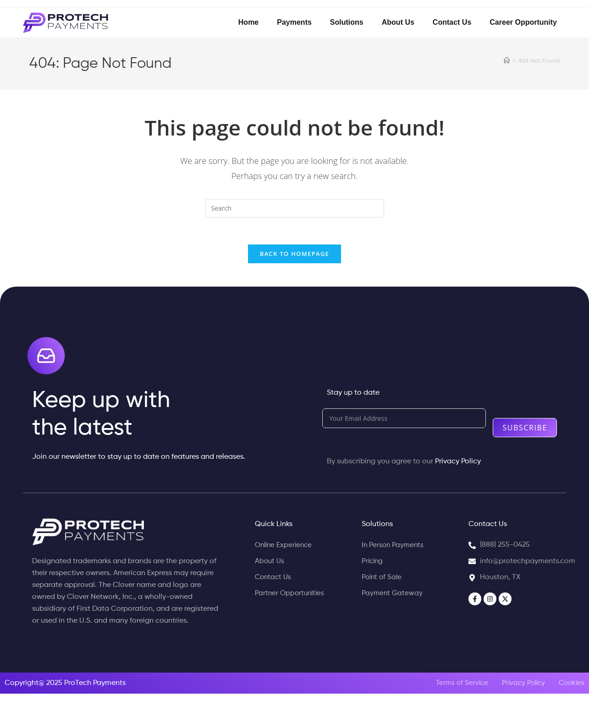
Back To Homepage (294, 254)
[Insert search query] (294, 208)
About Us (398, 22)
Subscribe (524, 429)
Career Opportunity (523, 22)
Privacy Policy (458, 462)
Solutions (346, 22)
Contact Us (452, 22)
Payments (294, 22)
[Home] (507, 60)
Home (248, 22)
